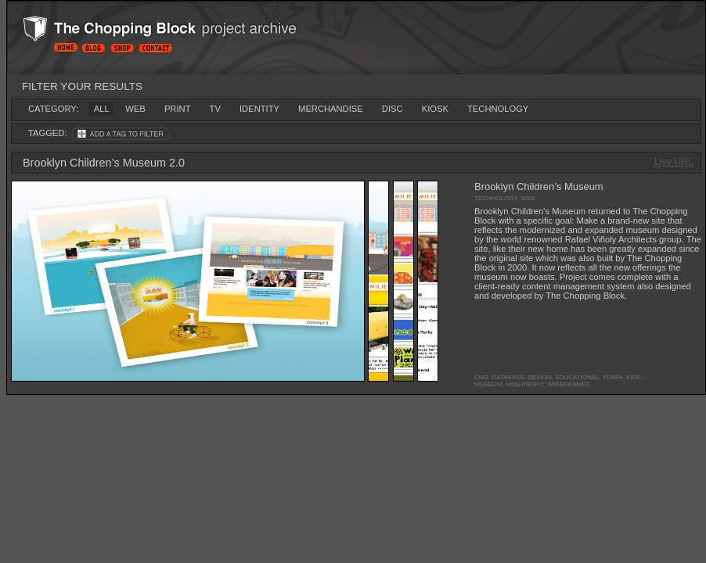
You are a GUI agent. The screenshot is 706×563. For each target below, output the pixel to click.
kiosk (435, 108)
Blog (93, 48)
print (177, 108)
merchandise (330, 108)
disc (392, 108)
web (135, 108)
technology (497, 108)
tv (215, 108)
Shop (122, 48)
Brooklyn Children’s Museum (538, 186)
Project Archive (185, 32)
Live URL (673, 161)
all (102, 108)
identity (259, 108)
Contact (159, 48)
